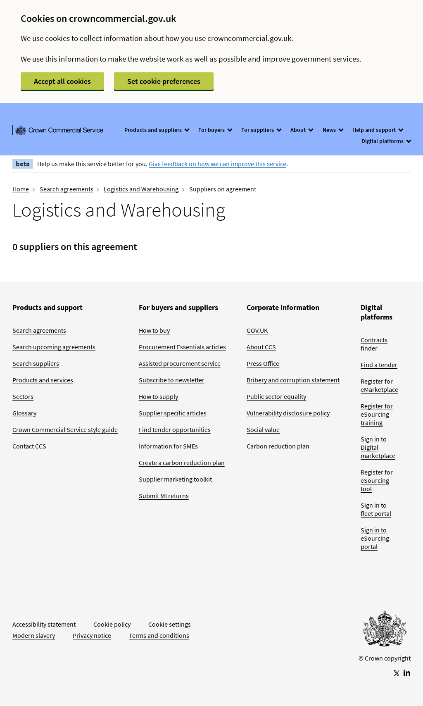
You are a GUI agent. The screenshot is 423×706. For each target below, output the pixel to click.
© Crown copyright (385, 658)
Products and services (42, 380)
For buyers (215, 130)
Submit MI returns (164, 495)
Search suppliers (35, 363)
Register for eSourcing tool (377, 480)
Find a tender (379, 364)
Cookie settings (169, 624)
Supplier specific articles (173, 413)
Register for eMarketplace (379, 385)
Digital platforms (386, 141)
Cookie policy (112, 624)
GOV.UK (257, 330)
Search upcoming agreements (53, 347)
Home (20, 189)
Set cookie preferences (163, 81)
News (333, 130)
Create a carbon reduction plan (182, 462)
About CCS (261, 347)
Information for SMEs (168, 446)
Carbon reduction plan (278, 446)
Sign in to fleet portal (376, 509)
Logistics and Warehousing (141, 189)
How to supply (158, 396)
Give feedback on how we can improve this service (217, 164)
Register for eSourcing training (377, 414)
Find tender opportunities (175, 429)
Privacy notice (92, 635)
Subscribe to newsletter (171, 380)
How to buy (154, 330)
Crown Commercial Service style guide (65, 429)
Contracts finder (374, 344)
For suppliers (261, 130)
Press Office (263, 363)
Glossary (24, 413)
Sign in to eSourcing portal (375, 538)
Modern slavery (33, 635)
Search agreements (66, 189)
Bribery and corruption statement (293, 380)
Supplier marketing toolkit (175, 479)
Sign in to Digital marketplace (378, 447)
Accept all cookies (62, 81)
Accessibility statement (44, 624)
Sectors (22, 396)
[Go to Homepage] (385, 631)
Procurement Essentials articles (182, 347)
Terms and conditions (159, 635)
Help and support (377, 130)
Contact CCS (29, 446)
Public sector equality (276, 396)
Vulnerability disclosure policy (288, 413)
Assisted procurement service (180, 363)
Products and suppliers (156, 130)
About (301, 130)
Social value (263, 429)
